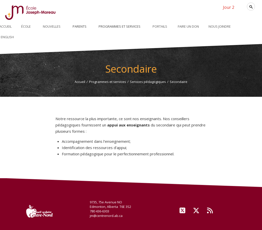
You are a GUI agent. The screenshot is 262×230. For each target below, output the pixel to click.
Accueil (80, 81)
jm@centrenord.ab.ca (106, 215)
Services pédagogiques (148, 81)
